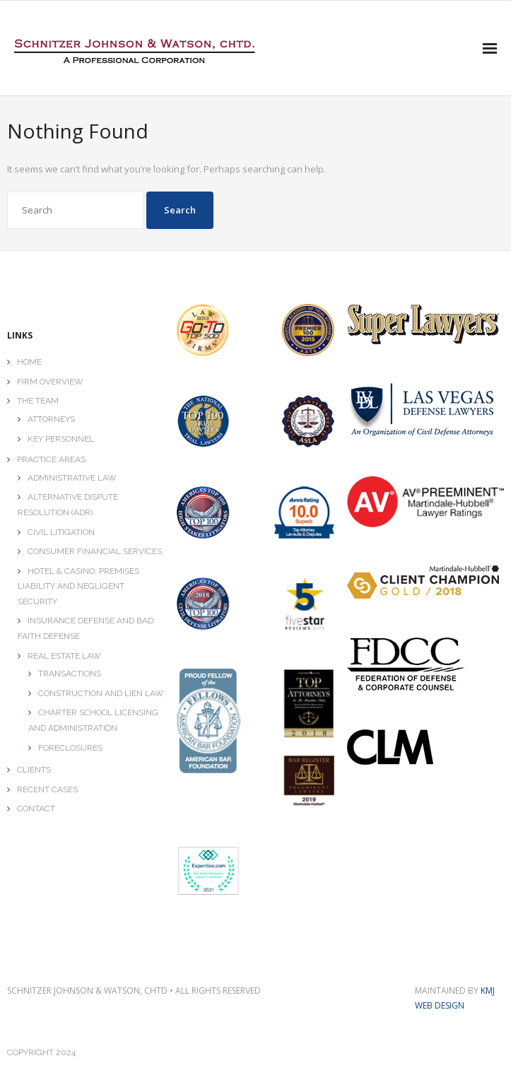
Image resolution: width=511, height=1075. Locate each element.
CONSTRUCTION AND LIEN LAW (101, 693)
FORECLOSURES (70, 748)
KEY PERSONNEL (61, 439)
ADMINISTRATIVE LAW (72, 478)
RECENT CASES (47, 789)
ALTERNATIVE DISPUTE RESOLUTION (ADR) (68, 504)
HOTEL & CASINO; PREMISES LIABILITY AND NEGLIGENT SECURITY (78, 586)
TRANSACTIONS (69, 674)
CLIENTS (34, 770)
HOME (29, 362)
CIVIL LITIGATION (61, 532)
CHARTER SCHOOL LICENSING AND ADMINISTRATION (93, 720)
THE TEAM (38, 401)
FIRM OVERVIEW (50, 382)
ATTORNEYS (51, 419)
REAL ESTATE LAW (64, 656)
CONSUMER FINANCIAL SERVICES (95, 551)
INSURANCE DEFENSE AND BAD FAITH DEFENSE (85, 628)
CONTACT (36, 808)
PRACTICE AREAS (51, 459)
